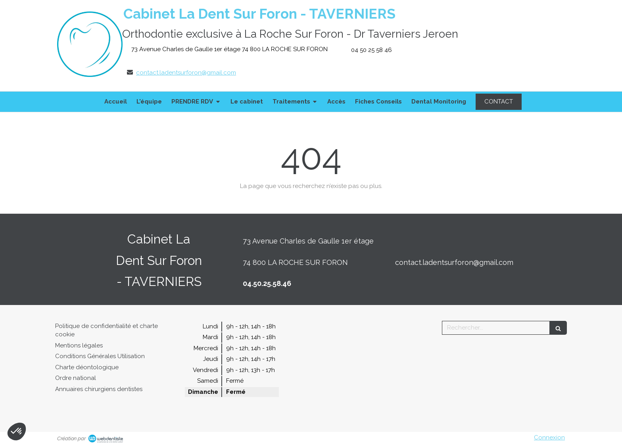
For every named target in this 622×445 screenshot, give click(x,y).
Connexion (549, 437)
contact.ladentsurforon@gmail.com (186, 72)
